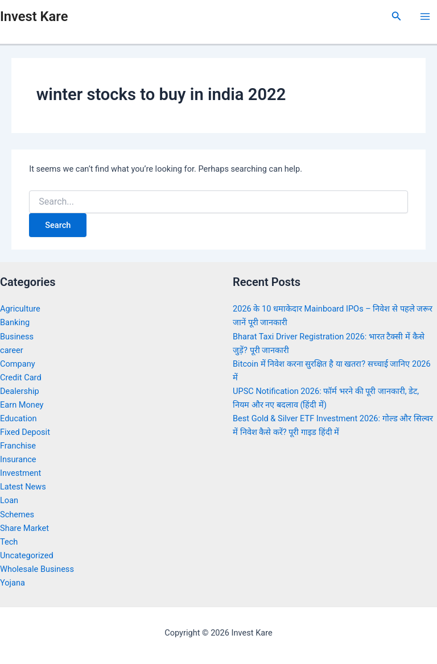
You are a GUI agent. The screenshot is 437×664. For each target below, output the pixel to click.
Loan (9, 500)
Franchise (18, 446)
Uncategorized (26, 555)
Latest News (23, 487)
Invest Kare (34, 16)
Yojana (12, 583)
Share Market (24, 528)
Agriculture (20, 309)
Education (18, 418)
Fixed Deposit (25, 432)
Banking (15, 322)
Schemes (17, 514)
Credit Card (21, 377)
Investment (20, 473)
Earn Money (21, 405)
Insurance (18, 459)
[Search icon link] (396, 16)
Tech (9, 542)
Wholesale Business (37, 569)
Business (17, 336)
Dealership (19, 391)
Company (17, 364)
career (11, 350)
